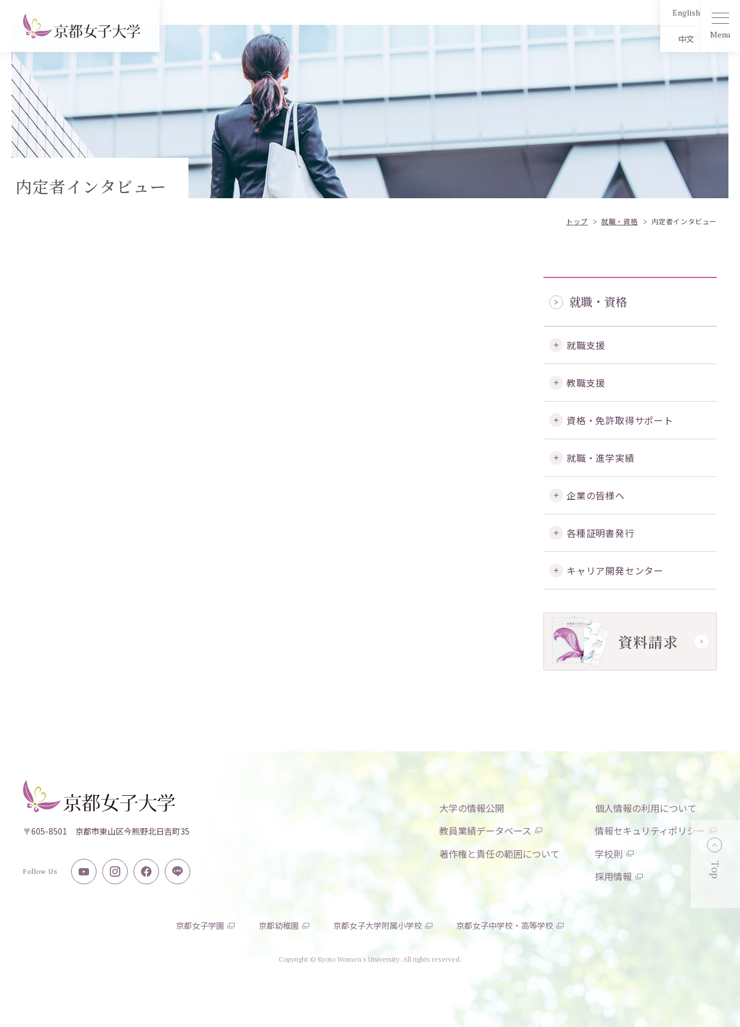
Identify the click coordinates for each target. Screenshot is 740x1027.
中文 (662, 39)
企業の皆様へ (596, 495)
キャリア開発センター (615, 570)
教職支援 (586, 383)
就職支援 (586, 345)
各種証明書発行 (601, 533)
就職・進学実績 (601, 458)
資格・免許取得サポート (620, 420)
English (662, 12)
